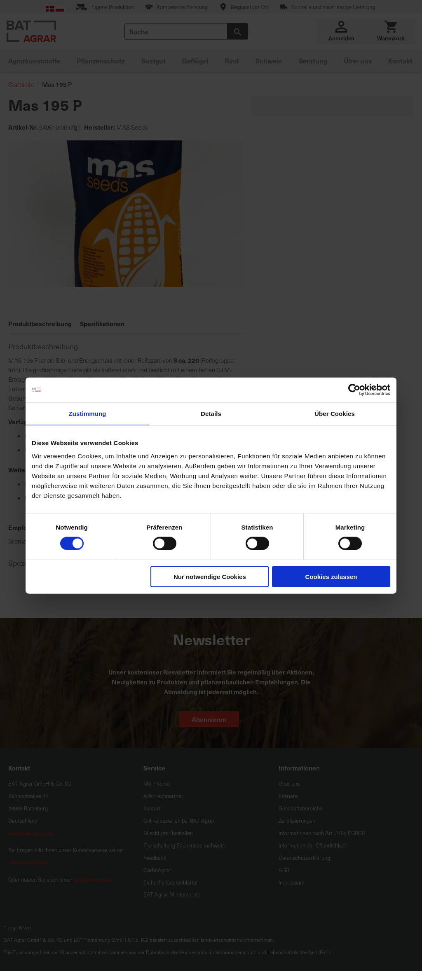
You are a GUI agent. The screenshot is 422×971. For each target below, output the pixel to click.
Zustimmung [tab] (87, 413)
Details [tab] (211, 413)
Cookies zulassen (331, 576)
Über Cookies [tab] (334, 413)
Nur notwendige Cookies (209, 576)
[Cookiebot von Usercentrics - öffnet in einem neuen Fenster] (354, 390)
